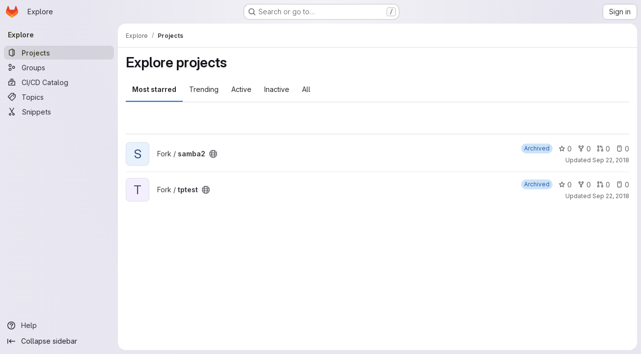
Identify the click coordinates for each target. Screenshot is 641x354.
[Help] (59, 325)
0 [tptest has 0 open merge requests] (603, 184)
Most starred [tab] (154, 89)
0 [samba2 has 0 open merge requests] (603, 149)
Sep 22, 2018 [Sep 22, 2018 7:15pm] (610, 196)
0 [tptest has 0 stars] (565, 184)
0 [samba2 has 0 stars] (565, 149)
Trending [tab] (204, 89)
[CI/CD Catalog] (59, 82)
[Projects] (59, 52)
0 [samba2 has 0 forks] (584, 149)
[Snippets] (59, 111)
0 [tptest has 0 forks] (584, 184)
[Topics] (59, 97)
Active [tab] (241, 89)
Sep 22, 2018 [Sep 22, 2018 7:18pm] (610, 160)
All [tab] (306, 89)
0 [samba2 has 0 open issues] (622, 149)
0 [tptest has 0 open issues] (622, 184)
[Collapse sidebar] (59, 341)
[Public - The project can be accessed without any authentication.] (213, 154)
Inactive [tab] (276, 89)
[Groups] (59, 67)
